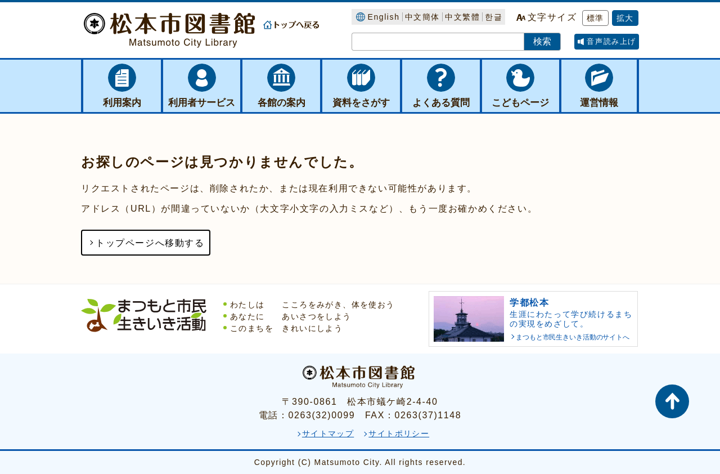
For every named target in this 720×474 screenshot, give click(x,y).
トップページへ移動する (150, 243)
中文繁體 (462, 16)
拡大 (625, 18)
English (383, 16)
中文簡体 (422, 16)
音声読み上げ (611, 41)
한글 (493, 16)
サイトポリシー (398, 433)
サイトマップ (328, 433)
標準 (595, 18)
